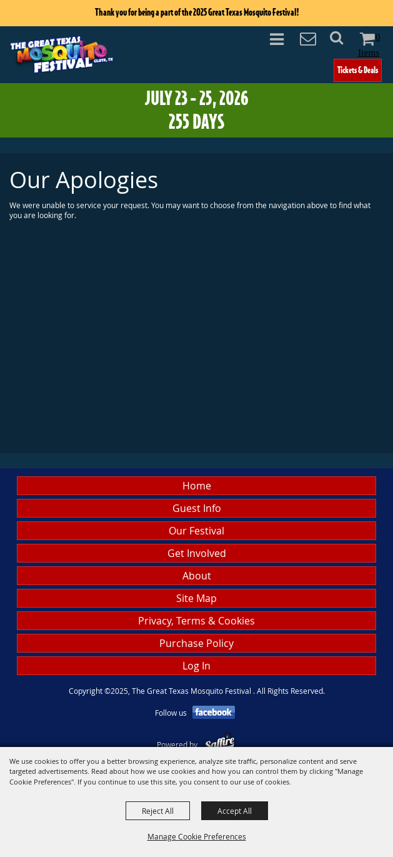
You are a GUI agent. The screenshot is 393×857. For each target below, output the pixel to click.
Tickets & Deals (357, 69)
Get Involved (196, 553)
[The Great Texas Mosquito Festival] (61, 53)
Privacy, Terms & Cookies (196, 621)
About (196, 576)
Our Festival (196, 531)
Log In (196, 666)
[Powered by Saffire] (219, 744)
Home (196, 486)
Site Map (196, 598)
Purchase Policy (196, 643)
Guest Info (196, 508)
